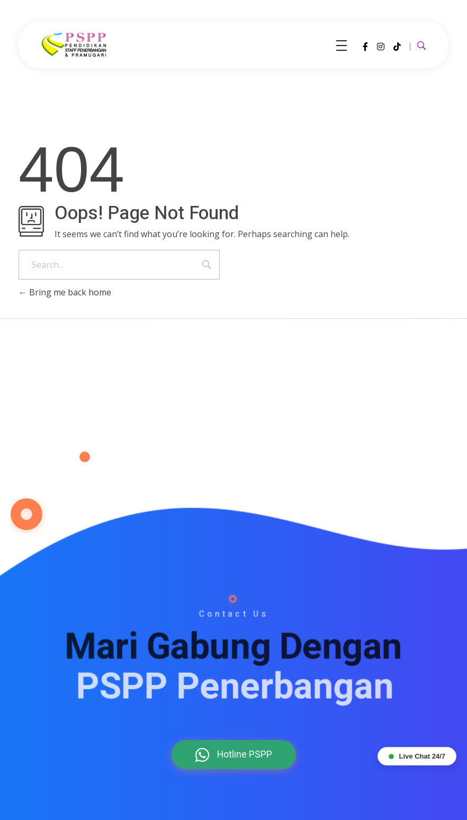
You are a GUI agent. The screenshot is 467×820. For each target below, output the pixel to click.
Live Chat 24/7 (417, 756)
